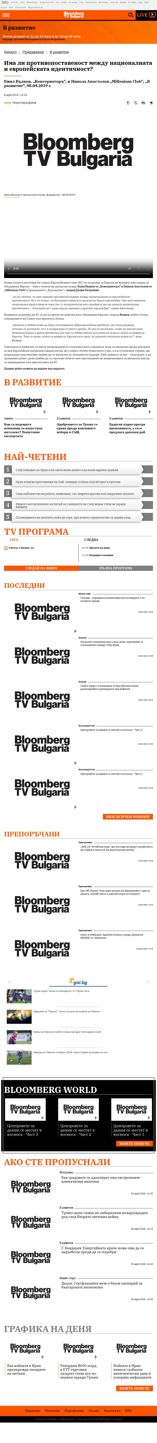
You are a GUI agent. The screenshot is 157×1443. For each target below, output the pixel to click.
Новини (82, 638)
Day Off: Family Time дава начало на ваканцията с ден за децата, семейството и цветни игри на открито (115, 892)
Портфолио (74, 1410)
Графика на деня (48, 1329)
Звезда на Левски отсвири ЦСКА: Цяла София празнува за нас (57, 1058)
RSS (128, 1410)
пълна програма (115, 568)
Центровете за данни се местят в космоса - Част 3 (111, 730)
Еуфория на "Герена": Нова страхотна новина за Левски (53, 1017)
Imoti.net (114, 2)
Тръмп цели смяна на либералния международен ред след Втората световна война (104, 1215)
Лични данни (84, 1419)
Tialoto (64, 2)
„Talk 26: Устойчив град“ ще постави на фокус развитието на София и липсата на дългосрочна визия (116, 848)
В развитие (33, 382)
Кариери (32, 1410)
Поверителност (67, 1419)
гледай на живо (41, 568)
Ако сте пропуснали (57, 1162)
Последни (24, 585)
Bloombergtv (32, 2)
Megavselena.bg (35, 7)
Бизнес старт (84, 594)
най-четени (35, 456)
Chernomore (20, 7)
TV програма (36, 531)
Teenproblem (91, 2)
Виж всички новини (128, 816)
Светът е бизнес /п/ (19, 547)
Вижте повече (134, 1143)
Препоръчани (32, 833)
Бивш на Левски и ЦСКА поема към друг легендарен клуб (54, 1037)
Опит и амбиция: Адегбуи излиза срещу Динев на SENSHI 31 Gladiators (111, 936)
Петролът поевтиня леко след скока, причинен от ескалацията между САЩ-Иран (111, 643)
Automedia (103, 2)
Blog (140, 2)
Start (146, 2)
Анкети (8, 418)
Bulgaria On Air (47, 2)
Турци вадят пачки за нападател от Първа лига (48, 996)
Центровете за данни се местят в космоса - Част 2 (111, 774)
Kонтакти (112, 1410)
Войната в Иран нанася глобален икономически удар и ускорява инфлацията (132, 1371)
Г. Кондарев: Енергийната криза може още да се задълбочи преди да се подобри (102, 1250)
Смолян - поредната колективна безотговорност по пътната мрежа (112, 599)
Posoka (4, 7)
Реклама (52, 1410)
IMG (5, 2)
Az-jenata (73, 2)
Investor (14, 2)
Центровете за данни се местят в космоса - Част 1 (130, 1130)
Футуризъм (66, 1172)
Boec (11, 7)
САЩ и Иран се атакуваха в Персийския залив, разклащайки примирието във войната (109, 687)
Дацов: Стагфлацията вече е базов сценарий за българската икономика (101, 1285)
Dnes (22, 2)
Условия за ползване (46, 1419)
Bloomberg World (86, 726)
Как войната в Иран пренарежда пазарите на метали (26, 1369)
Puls (81, 2)
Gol (57, 2)
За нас (94, 1410)
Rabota (123, 2)
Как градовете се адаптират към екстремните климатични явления (100, 1179)
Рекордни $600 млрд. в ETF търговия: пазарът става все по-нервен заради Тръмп (79, 1371)
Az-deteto (132, 2)
